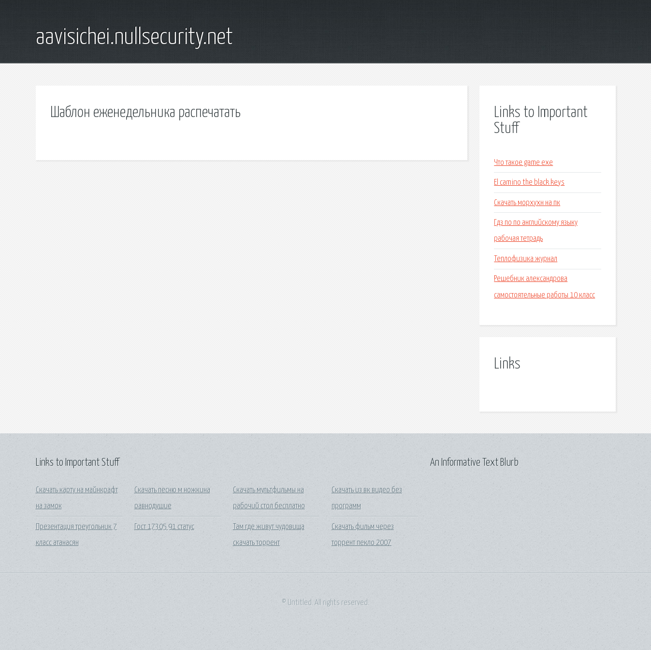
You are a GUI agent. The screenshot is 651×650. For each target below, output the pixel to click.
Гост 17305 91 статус (164, 527)
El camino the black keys (529, 182)
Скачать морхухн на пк (527, 203)
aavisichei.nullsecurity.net (134, 38)
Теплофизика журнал (525, 259)
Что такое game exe (523, 163)
